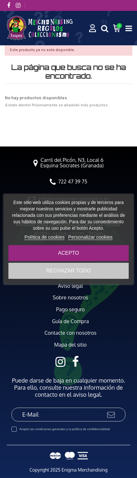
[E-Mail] (59, 414)
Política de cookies (44, 237)
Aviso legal (70, 286)
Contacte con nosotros (70, 333)
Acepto (68, 253)
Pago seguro (70, 309)
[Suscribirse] (111, 414)
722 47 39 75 (72, 181)
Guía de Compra (70, 321)
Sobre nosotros (70, 297)
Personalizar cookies (90, 237)
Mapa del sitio (70, 345)
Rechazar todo (68, 270)
